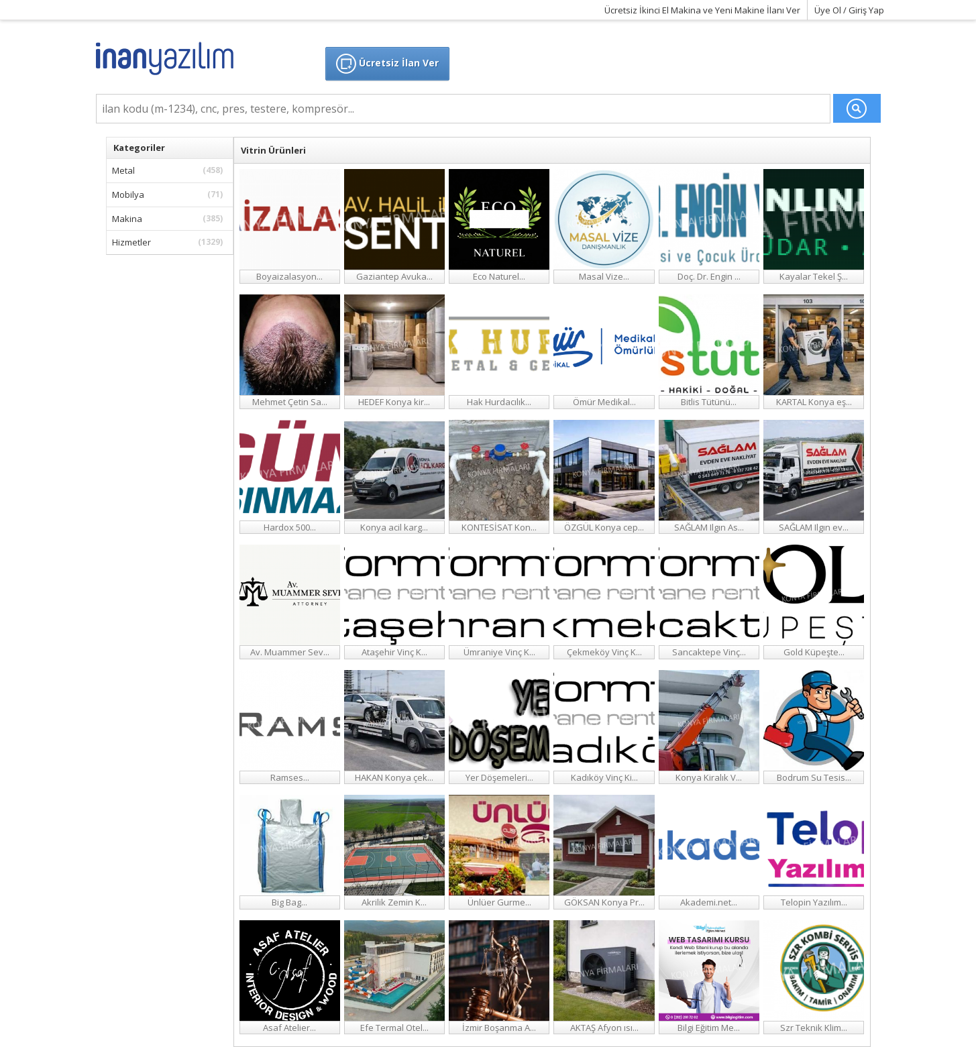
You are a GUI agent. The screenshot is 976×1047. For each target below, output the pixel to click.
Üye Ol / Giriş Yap (849, 10)
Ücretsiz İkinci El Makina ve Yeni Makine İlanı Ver (702, 10)
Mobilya (169, 194)
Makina (169, 219)
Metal (169, 170)
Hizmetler (169, 242)
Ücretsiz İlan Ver (387, 64)
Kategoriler (139, 148)
